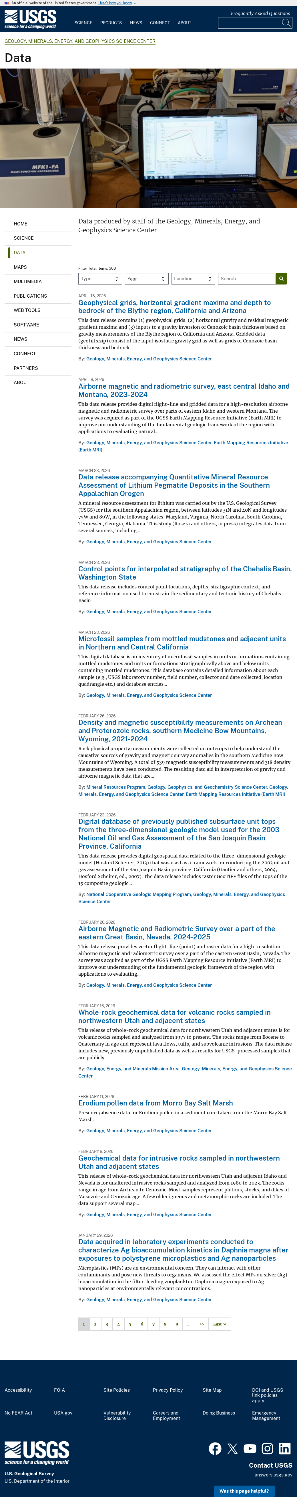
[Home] (30, 27)
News (136, 23)
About (184, 23)
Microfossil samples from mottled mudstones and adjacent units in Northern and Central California (182, 643)
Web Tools (27, 310)
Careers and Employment (166, 1416)
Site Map (212, 1390)
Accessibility (18, 1390)
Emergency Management (266, 1416)
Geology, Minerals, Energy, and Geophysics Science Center (80, 41)
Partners (26, 368)
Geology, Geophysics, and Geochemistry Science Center (207, 787)
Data (19, 252)
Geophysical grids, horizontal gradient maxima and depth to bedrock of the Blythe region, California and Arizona (174, 306)
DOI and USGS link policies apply (267, 1396)
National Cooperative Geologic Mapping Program (138, 894)
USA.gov (63, 1413)
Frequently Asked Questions (260, 13)
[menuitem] (83, 19)
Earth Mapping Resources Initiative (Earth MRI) (235, 794)
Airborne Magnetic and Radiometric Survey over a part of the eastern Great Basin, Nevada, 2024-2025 (176, 933)
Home (20, 224)
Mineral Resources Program (115, 787)
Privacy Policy (168, 1390)
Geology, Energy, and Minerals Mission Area (133, 1069)
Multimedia (28, 281)
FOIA (59, 1390)
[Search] (286, 23)
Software (26, 325)
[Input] (255, 23)
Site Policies (116, 1390)
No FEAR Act (18, 1413)
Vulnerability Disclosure (117, 1416)
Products (111, 23)
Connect (160, 23)
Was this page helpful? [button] (244, 1491)
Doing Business (219, 1413)
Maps (20, 267)
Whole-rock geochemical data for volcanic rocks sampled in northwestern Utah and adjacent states (174, 1016)
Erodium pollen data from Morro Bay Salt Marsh (155, 1103)
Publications (30, 296)
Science (83, 23)
